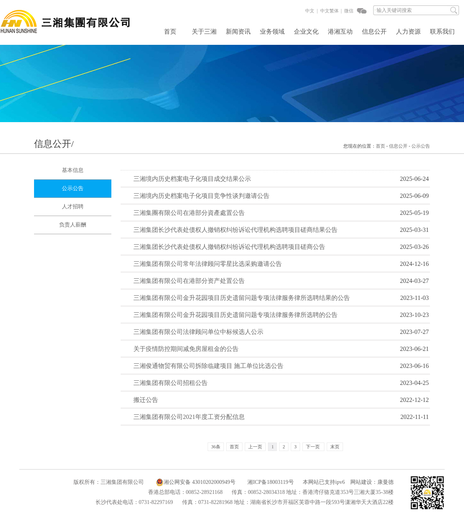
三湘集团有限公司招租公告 (170, 383)
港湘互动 (340, 32)
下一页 (313, 446)
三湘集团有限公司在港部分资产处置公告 (189, 280)
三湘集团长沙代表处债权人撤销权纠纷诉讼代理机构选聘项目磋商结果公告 (235, 229)
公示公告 (420, 146)
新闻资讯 (238, 32)
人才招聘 (73, 206)
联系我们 (442, 32)
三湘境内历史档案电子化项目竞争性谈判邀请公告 (201, 195)
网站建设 (361, 482)
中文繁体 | (330, 11)
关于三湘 (204, 32)
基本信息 (73, 170)
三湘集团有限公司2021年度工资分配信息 (189, 417)
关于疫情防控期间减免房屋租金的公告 (186, 349)
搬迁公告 (145, 400)
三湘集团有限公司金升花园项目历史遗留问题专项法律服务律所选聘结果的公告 (241, 297)
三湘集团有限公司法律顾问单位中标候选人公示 (198, 331)
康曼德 (385, 482)
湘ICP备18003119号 (270, 482)
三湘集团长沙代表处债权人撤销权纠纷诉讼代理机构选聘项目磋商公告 (229, 246)
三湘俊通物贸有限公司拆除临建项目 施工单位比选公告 (208, 366)
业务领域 (272, 32)
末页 (334, 446)
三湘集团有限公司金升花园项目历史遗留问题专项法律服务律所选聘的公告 (235, 314)
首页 (170, 32)
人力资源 (408, 32)
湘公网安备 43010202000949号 (195, 482)
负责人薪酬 (72, 225)
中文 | (311, 11)
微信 (348, 11)
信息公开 (374, 32)
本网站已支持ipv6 (320, 482)
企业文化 (306, 32)
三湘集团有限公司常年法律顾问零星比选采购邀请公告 (207, 263)
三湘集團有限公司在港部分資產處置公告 (189, 212)
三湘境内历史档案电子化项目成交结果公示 (192, 178)
